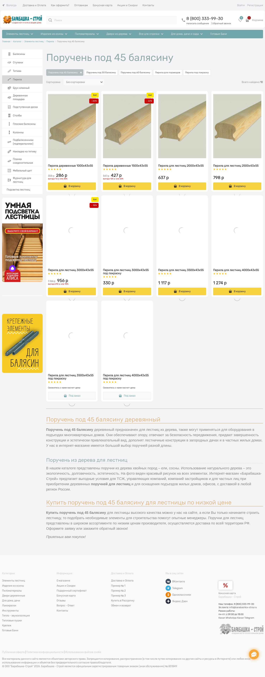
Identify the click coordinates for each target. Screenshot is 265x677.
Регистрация (255, 5)
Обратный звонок (221, 23)
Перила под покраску (197, 72)
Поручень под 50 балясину (101, 72)
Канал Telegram (245, 617)
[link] (9, 5)
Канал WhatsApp (227, 617)
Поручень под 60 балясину (135, 72)
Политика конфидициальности (44, 652)
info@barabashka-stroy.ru (243, 607)
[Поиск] (50, 20)
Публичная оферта (13, 652)
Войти (241, 5)
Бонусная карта (227, 593)
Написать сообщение (197, 23)
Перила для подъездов (167, 72)
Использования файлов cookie (83, 652)
